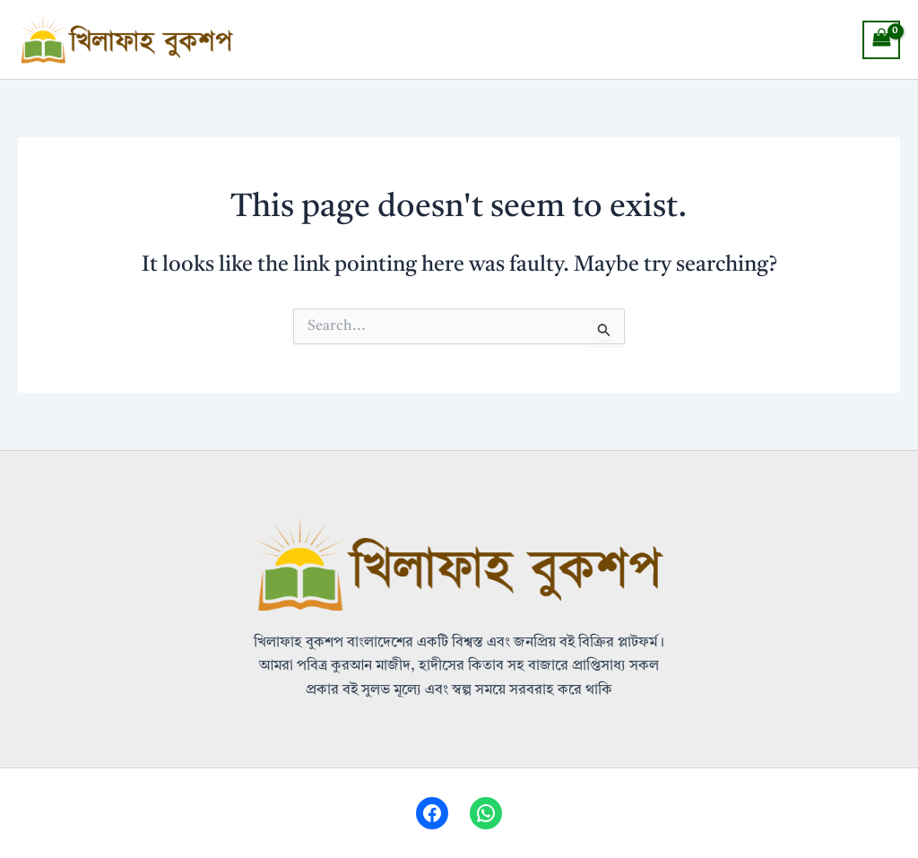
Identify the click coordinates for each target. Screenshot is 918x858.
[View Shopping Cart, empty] (881, 40)
